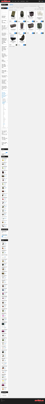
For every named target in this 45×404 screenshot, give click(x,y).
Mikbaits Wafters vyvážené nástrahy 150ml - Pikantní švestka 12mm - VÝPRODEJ (4, 296)
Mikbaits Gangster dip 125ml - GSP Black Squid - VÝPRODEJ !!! (4, 280)
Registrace (3, 154)
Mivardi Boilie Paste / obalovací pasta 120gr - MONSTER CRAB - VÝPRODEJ (4, 375)
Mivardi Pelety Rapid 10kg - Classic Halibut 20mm (4, 213)
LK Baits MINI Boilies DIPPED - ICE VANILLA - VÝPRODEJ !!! (4, 383)
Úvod (12, 1)
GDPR (1, 401)
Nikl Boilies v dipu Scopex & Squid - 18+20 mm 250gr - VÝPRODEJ (4, 350)
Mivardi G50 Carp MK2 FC (4, 362)
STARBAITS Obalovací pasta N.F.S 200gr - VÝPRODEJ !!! (4, 284)
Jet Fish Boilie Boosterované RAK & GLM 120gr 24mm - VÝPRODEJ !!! (4, 309)
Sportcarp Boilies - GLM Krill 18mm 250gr (4, 178)
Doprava (18, 1)
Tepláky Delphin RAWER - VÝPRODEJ (4, 342)
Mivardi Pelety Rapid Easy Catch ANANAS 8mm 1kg (4, 158)
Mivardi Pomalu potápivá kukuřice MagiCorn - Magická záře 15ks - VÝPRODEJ (4, 322)
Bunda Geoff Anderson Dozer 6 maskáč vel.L (4, 193)
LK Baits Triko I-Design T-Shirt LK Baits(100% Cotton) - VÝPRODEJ (4, 271)
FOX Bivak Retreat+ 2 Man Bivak (4, 174)
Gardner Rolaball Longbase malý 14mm (4, 201)
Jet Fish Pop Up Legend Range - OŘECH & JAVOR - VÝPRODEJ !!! (4, 338)
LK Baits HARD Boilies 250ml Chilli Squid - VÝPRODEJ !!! (4, 329)
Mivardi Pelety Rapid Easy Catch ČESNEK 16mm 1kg (4, 182)
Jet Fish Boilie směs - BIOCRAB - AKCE (4, 186)
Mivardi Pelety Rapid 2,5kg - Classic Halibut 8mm (4, 162)
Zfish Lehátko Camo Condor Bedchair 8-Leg (4, 224)
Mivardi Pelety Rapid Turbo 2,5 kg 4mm (4, 220)
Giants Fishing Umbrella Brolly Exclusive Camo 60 (4, 318)
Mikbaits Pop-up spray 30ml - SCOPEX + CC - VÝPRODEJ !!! (4, 255)
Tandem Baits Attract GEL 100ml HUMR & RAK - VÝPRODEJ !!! (4, 251)
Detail (4, 176)
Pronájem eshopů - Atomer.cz (41, 402)
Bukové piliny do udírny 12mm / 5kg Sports (4, 346)
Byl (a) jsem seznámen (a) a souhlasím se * (4, 235)
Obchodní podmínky (3, 400)
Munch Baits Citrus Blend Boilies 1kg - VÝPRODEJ (4, 379)
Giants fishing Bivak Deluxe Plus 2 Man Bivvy (4, 205)
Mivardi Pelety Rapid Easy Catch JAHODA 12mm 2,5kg (4, 197)
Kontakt (15, 1)
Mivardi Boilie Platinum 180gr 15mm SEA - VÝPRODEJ (4, 259)
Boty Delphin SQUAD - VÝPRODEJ (4, 242)
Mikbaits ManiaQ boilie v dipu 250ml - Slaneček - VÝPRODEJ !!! (4, 358)
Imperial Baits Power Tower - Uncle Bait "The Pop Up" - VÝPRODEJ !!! (4, 267)
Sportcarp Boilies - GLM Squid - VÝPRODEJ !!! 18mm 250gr (4, 170)
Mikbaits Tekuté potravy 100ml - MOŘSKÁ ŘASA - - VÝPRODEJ (4, 334)
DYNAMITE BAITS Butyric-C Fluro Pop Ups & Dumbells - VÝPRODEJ (4, 366)
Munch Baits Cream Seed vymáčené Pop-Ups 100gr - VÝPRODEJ (4, 301)
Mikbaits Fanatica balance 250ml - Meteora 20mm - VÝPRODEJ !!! (4, 276)
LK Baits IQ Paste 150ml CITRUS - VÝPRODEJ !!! (4, 304)
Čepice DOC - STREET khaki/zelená (4, 354)
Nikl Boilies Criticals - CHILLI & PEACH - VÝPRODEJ (4, 263)
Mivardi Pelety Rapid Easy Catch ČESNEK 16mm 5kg (4, 166)
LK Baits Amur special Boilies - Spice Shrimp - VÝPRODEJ (4, 292)
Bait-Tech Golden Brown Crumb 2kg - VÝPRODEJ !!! (4, 387)
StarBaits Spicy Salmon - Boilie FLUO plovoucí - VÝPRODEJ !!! (4, 246)
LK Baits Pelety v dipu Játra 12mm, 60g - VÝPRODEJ (4, 288)
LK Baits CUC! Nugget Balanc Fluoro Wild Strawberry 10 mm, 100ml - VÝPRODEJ (4, 314)
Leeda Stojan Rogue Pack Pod (4, 216)
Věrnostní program (22, 1)
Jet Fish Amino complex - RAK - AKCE (4, 209)
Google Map (27, 1)
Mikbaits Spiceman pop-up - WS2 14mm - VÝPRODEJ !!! (4, 370)
